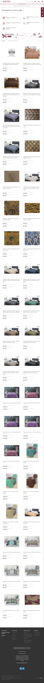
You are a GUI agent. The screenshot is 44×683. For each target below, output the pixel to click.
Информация (27, 630)
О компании (14, 632)
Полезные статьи (27, 642)
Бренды (3, 635)
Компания (14, 630)
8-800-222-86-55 (22, 651)
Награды (13, 635)
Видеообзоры (14, 639)
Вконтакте (21, 668)
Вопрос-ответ (36, 635)
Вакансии (14, 638)
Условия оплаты (37, 632)
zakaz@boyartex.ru (22, 653)
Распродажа (4, 630)
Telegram (23, 668)
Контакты (13, 636)
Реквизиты (26, 632)
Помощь (36, 630)
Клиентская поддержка (28, 636)
